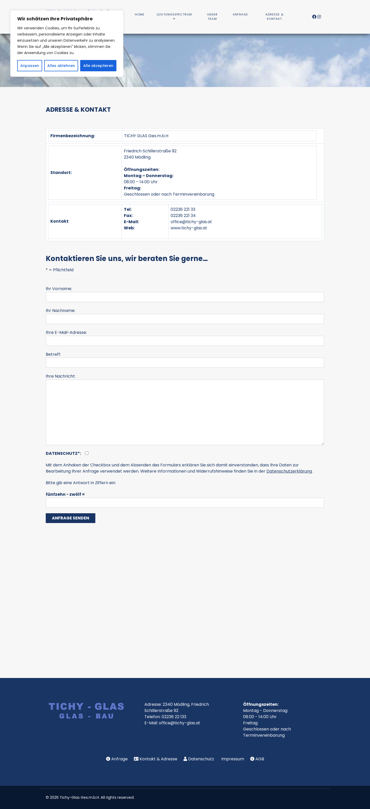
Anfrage (119, 759)
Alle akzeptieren (98, 65)
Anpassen (29, 65)
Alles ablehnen (61, 65)
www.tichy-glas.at (189, 228)
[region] (66, 43)
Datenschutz (201, 759)
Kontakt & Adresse (158, 759)
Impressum (232, 759)
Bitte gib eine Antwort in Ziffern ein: (81, 483)
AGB (259, 759)
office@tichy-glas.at (191, 222)
